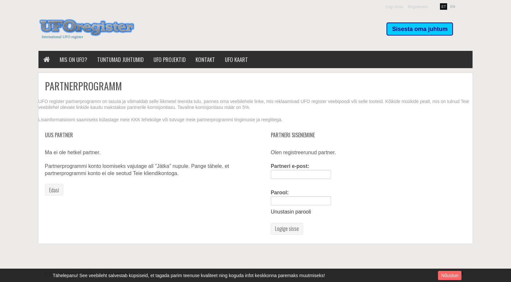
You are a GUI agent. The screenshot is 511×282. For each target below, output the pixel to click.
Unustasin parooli (291, 212)
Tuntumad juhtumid (120, 59)
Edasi (54, 190)
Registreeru (418, 7)
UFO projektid (169, 59)
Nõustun (449, 275)
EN (452, 6)
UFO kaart (236, 59)
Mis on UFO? (73, 59)
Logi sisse (394, 7)
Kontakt (205, 59)
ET (443, 6)
